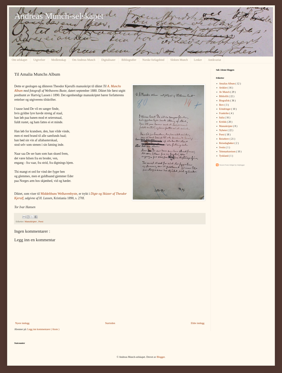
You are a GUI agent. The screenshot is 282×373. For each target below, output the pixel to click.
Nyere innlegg (22, 323)
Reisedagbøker (227, 143)
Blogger (161, 357)
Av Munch (224, 92)
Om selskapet (19, 59)
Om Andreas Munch (83, 59)
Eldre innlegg (197, 323)
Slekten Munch (179, 59)
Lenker (198, 59)
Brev (222, 105)
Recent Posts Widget (226, 165)
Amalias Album (227, 83)
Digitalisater (108, 59)
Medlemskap (58, 59)
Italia (222, 117)
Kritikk (223, 122)
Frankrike (224, 113)
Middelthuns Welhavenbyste (59, 193)
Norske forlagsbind (153, 59)
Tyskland (224, 155)
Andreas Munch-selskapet (59, 16)
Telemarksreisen (227, 151)
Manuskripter (31, 221)
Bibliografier (129, 59)
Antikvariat (214, 59)
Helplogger (241, 165)
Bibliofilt (224, 96)
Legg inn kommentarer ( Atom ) (43, 329)
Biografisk (224, 100)
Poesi (40, 221)
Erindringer (225, 109)
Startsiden (110, 323)
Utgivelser (39, 59)
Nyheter (223, 130)
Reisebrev (224, 139)
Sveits (222, 147)
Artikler (223, 87)
